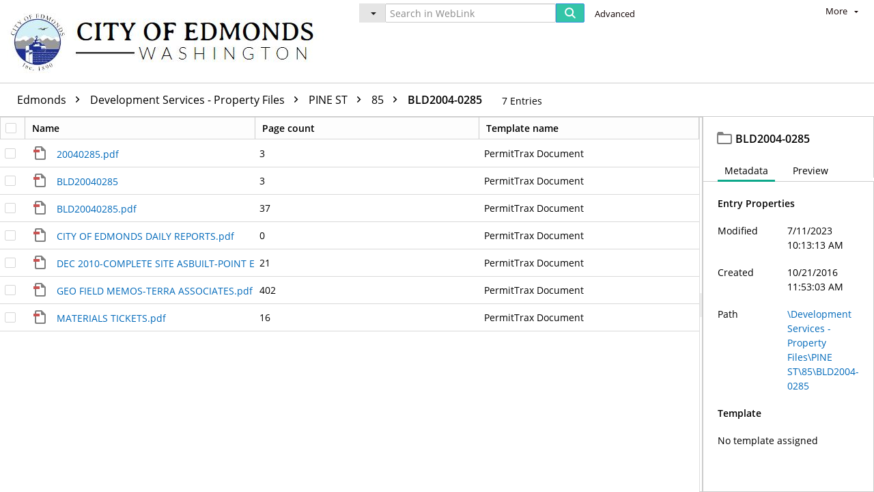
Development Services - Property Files (197, 99)
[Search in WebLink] (470, 13)
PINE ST (338, 99)
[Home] (168, 41)
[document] (788, 304)
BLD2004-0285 (445, 99)
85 (387, 99)
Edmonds (52, 99)
